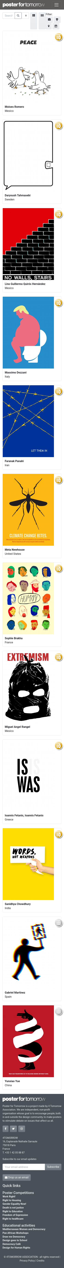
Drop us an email (17, 1177)
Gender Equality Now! (14, 1204)
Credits (40, 1260)
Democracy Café (12, 1244)
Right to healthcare (13, 1218)
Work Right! (9, 1196)
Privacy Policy (27, 1260)
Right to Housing (12, 1200)
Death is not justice (13, 1207)
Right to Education (13, 1211)
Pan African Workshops (16, 1233)
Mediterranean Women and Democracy (24, 1229)
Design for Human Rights (16, 1247)
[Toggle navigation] (56, 4)
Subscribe (53, 1166)
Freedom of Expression (15, 1215)
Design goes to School (15, 1240)
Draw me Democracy (14, 1236)
